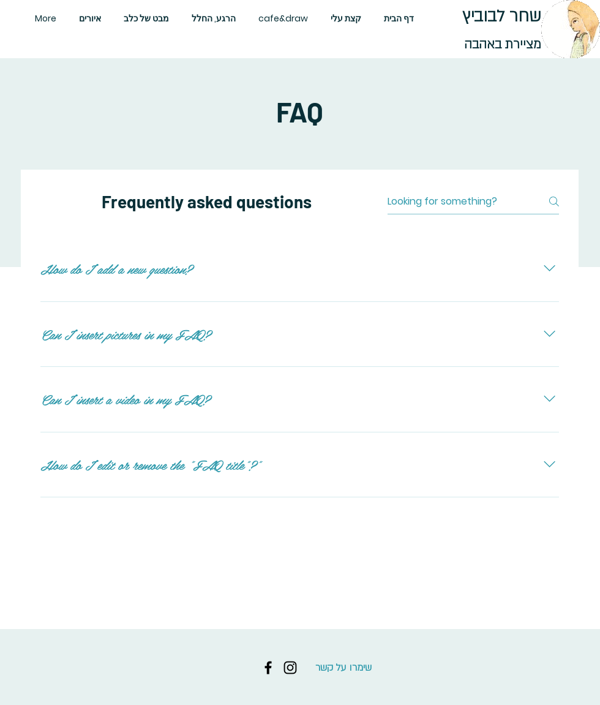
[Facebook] (268, 667)
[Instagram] (290, 667)
